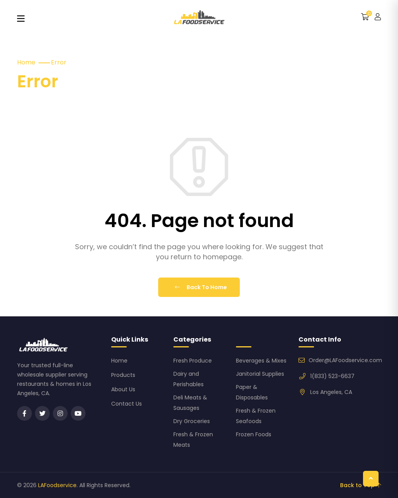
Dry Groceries (191, 421)
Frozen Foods (253, 434)
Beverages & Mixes (261, 360)
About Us (123, 389)
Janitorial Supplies (260, 374)
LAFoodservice (57, 485)
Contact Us (126, 404)
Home (26, 62)
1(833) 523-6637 (332, 376)
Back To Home (201, 287)
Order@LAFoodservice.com (345, 360)
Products (123, 375)
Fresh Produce (192, 360)
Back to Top (360, 485)
